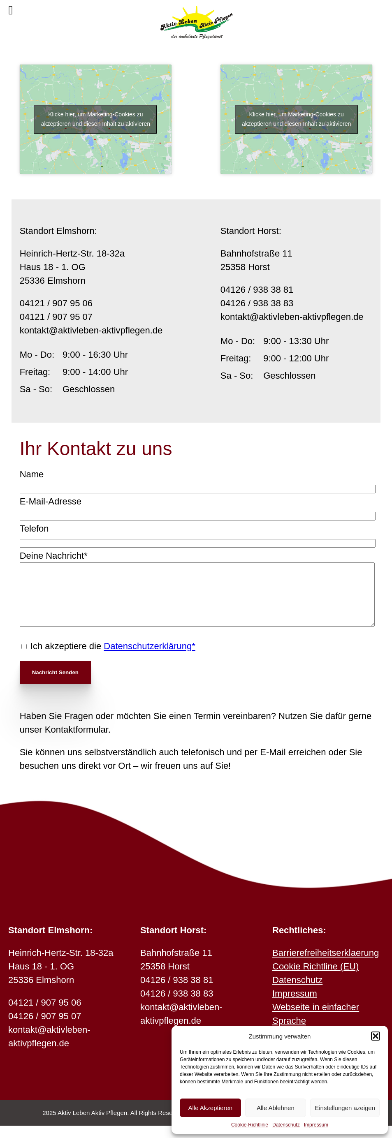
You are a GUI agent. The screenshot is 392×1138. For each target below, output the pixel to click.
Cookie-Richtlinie (249, 1125)
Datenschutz (286, 1125)
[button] (375, 1036)
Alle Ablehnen (276, 1107)
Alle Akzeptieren (210, 1107)
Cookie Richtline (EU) (315, 979)
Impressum (316, 1125)
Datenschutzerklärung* (149, 658)
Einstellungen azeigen (345, 1107)
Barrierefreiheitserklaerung (325, 965)
